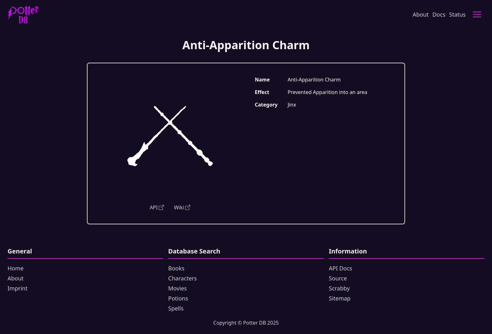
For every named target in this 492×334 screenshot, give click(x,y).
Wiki (182, 207)
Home (16, 268)
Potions (178, 298)
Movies (177, 288)
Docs (438, 14)
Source (338, 278)
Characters (182, 278)
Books (176, 268)
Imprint (18, 288)
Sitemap (339, 298)
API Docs (340, 268)
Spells (176, 308)
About (421, 14)
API (157, 207)
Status (457, 14)
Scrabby (339, 288)
